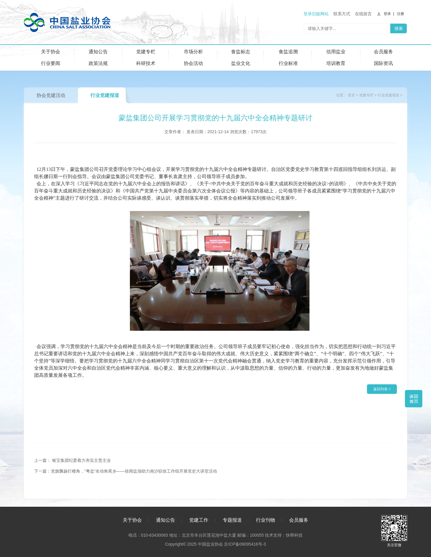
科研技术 (145, 63)
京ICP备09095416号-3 (245, 544)
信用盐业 (335, 51)
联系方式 (341, 13)
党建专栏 (145, 51)
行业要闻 (50, 63)
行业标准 (288, 63)
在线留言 (363, 13)
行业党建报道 (104, 95)
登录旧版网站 (316, 13)
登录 (387, 14)
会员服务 (383, 51)
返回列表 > (382, 389)
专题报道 (232, 520)
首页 (351, 95)
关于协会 (50, 51)
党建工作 (198, 520)
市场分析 (193, 51)
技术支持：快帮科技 (283, 535)
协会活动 (193, 63)
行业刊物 (265, 520)
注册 (400, 14)
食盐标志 (240, 51)
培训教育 (335, 63)
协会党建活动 (51, 95)
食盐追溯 (288, 51)
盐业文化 (240, 63)
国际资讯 (383, 63)
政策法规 (98, 63)
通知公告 (98, 51)
